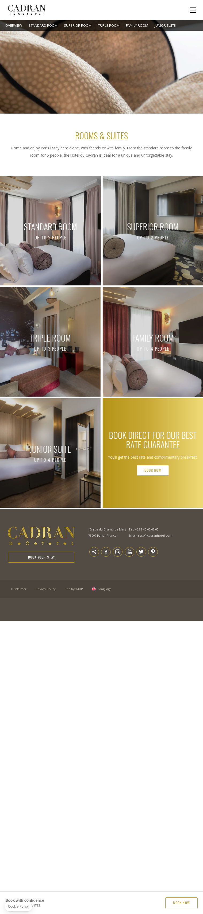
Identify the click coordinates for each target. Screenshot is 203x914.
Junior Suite (165, 25)
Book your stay (41, 557)
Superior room (77, 25)
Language (105, 589)
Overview (13, 25)
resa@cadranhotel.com (155, 535)
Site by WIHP (74, 589)
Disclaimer (18, 589)
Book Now (172, 470)
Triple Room (109, 25)
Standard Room (43, 25)
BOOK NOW (181, 902)
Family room (137, 25)
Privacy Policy (46, 589)
